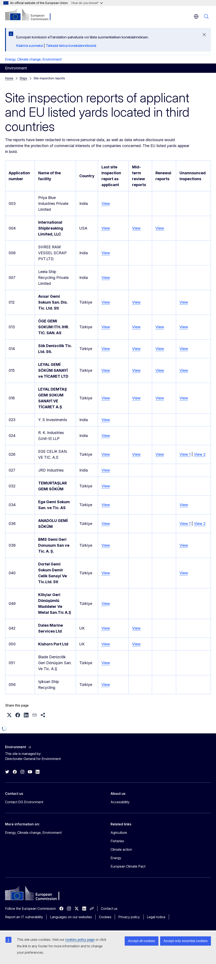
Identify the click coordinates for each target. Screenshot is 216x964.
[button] (9, 715)
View (105, 203)
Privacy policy (129, 917)
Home (9, 78)
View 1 (185, 454)
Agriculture (119, 832)
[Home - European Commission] (30, 14)
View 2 (199, 454)
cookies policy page (80, 939)
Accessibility (120, 802)
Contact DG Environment (24, 802)
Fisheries (117, 841)
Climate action (121, 849)
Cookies (105, 917)
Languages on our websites (71, 917)
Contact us (109, 908)
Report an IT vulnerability (24, 917)
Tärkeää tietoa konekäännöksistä (71, 45)
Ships (23, 78)
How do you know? (87, 3)
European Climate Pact (128, 866)
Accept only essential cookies (185, 941)
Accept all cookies (141, 941)
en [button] (196, 16)
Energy (116, 858)
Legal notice (156, 917)
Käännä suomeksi (29, 45)
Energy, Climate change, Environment (33, 59)
